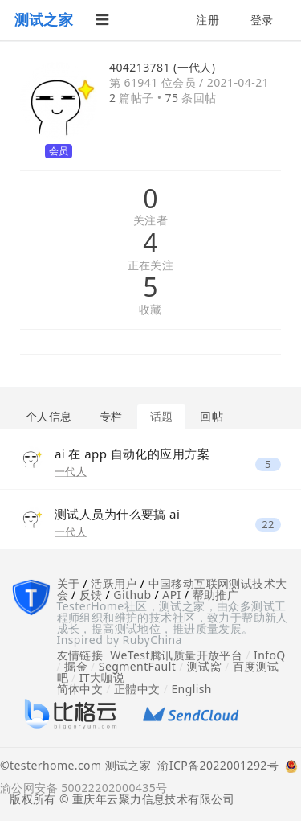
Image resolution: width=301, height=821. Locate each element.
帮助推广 (216, 594)
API (171, 594)
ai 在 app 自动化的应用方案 (132, 453)
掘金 (75, 666)
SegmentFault (137, 666)
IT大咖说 (102, 677)
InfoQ (270, 655)
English (191, 688)
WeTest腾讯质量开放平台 (176, 655)
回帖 (211, 416)
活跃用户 (114, 583)
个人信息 (49, 416)
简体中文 (80, 688)
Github (132, 594)
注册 (207, 19)
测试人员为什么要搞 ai (117, 514)
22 (268, 525)
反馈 (91, 594)
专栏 (111, 416)
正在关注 (151, 266)
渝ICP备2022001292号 (215, 766)
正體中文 (137, 688)
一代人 (71, 471)
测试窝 (204, 666)
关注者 (150, 221)
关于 (68, 583)
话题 (161, 416)
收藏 (150, 310)
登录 (262, 19)
